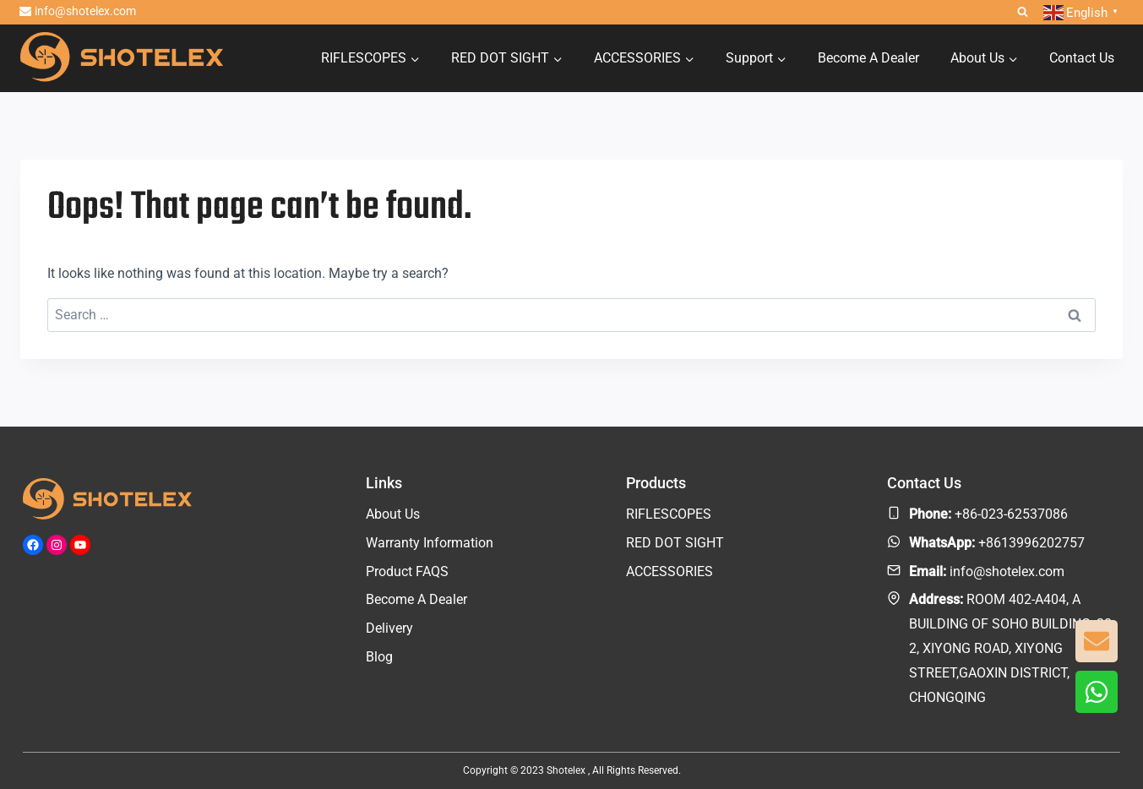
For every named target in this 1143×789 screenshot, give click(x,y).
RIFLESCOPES (668, 514)
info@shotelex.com (1007, 571)
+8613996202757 (1031, 543)
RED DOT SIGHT (675, 543)
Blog (379, 657)
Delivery (389, 628)
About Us (393, 514)
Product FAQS (407, 571)
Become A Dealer (868, 58)
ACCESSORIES (669, 571)
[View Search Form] (1022, 12)
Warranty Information (429, 543)
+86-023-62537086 (1011, 514)
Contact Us (1081, 58)
